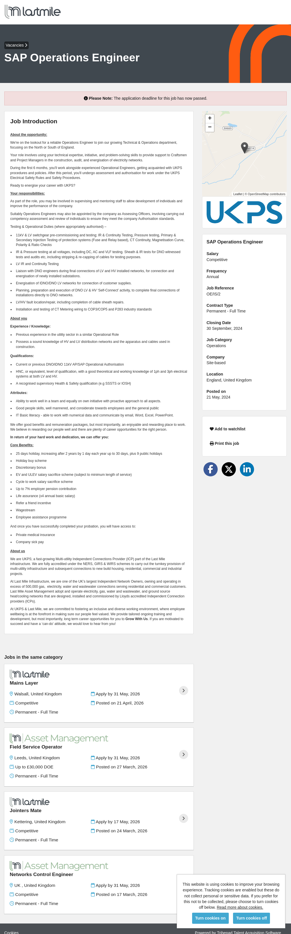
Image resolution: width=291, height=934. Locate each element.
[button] (244, 148)
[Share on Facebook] (210, 469)
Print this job (224, 443)
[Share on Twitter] (229, 469)
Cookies (11, 908)
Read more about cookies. (240, 907)
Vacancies (16, 45)
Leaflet (237, 194)
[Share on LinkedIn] (247, 469)
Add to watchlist (227, 429)
